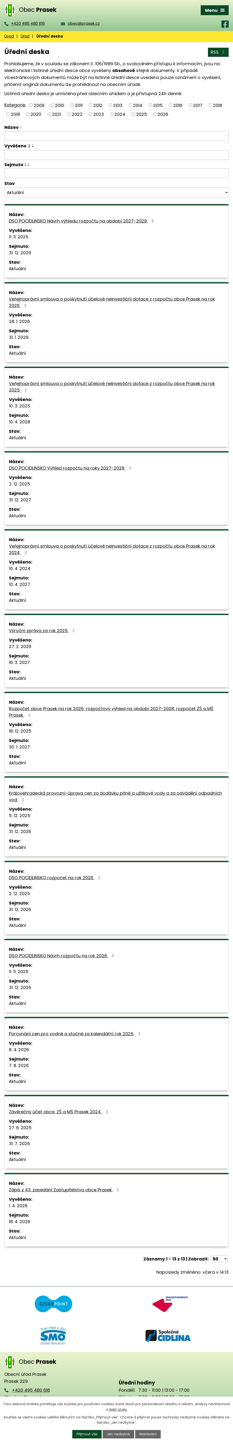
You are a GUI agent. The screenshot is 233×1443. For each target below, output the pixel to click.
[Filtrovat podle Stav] (116, 192)
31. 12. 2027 (20, 500)
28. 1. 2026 (19, 321)
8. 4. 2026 (19, 1050)
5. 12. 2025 (19, 816)
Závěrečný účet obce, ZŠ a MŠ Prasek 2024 (59, 1112)
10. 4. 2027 (19, 584)
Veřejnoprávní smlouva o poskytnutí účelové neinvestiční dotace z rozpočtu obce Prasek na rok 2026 (112, 302)
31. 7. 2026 (19, 1144)
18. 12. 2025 (20, 731)
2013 (117, 105)
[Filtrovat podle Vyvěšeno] (116, 155)
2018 (217, 105)
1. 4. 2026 (18, 1206)
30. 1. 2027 (19, 747)
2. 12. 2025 (19, 484)
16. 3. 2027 (19, 662)
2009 (39, 105)
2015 (158, 105)
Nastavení (148, 1434)
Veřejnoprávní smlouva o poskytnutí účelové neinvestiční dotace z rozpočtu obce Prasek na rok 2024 (112, 549)
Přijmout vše (87, 1434)
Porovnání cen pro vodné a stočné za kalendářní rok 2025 (75, 1034)
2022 (77, 114)
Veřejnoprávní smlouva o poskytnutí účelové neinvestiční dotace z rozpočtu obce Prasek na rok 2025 (112, 386)
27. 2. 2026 (20, 646)
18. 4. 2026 (19, 1222)
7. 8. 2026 (19, 1066)
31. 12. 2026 (20, 831)
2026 (163, 114)
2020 (36, 114)
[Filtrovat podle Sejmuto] (116, 173)
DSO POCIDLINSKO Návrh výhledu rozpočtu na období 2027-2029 (82, 221)
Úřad (25, 36)
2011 (79, 105)
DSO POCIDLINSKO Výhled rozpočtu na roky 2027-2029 (71, 468)
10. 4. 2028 (19, 422)
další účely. (118, 1409)
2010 (59, 105)
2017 (197, 105)
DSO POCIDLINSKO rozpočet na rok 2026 (55, 878)
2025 (141, 114)
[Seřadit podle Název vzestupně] (21, 126)
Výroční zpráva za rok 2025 (43, 631)
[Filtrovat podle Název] (116, 136)
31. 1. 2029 (18, 337)
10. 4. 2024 (19, 568)
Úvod (9, 36)
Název (11, 127)
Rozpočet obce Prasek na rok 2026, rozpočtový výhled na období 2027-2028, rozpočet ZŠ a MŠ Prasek (111, 712)
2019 (15, 114)
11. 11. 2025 (18, 237)
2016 (177, 105)
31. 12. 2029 (20, 253)
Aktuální (17, 269)
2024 (119, 114)
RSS (218, 52)
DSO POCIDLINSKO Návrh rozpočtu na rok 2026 (62, 956)
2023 (98, 114)
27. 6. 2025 (20, 1128)
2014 (137, 105)
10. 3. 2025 (19, 406)
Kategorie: (15, 105)
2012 (97, 105)
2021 (56, 114)
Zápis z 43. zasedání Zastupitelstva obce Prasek (65, 1190)
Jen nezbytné (118, 1434)
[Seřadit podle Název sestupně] (21, 128)
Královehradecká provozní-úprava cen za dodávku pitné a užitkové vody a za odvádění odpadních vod (115, 796)
